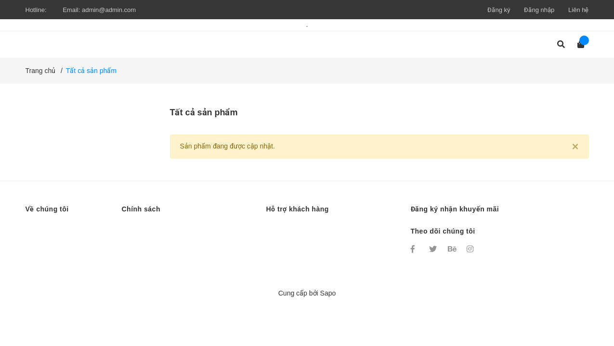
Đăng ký (498, 9)
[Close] (575, 146)
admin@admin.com (109, 9)
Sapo (328, 293)
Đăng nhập (539, 9)
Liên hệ (578, 9)
